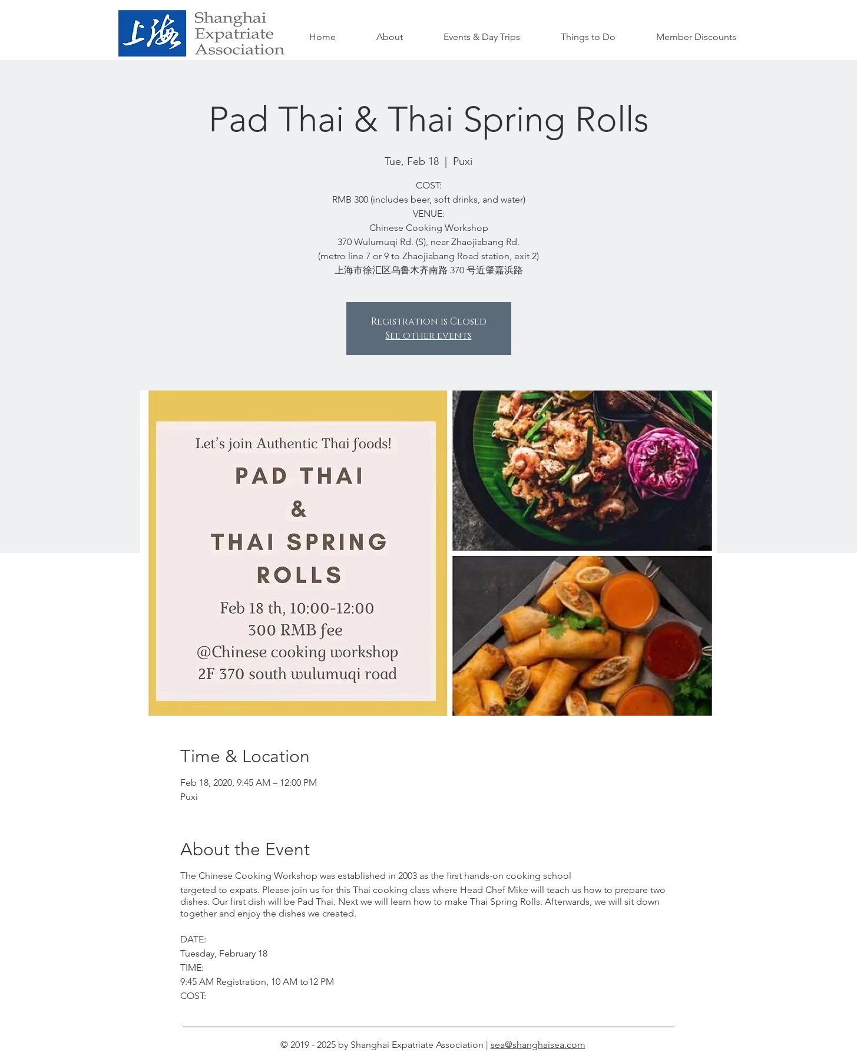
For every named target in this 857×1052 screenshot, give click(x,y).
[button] (588, 37)
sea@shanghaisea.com (538, 1044)
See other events (429, 335)
